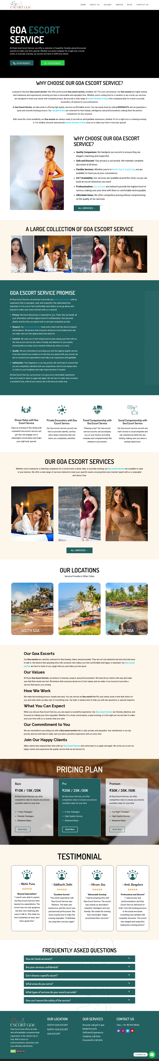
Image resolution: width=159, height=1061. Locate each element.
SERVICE (119, 5)
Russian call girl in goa (93, 1025)
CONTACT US (142, 5)
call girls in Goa (58, 110)
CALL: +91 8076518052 (128, 1025)
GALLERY (108, 5)
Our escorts (99, 186)
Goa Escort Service (71, 746)
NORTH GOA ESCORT (57, 1029)
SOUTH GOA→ (32, 630)
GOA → (79, 630)
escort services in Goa (98, 98)
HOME (83, 5)
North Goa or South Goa (123, 169)
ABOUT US (94, 5)
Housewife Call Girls (93, 1040)
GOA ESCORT (53, 1033)
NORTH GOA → (126, 630)
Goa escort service (62, 299)
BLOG (129, 5)
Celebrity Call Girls (91, 1036)
